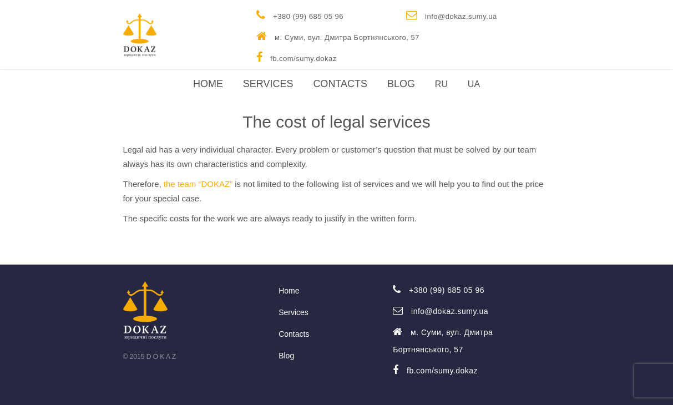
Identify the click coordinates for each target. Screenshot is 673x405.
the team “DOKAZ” (198, 184)
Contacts (340, 83)
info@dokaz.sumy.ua (451, 15)
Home (208, 83)
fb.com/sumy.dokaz (296, 57)
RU (441, 84)
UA (474, 84)
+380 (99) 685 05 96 (300, 15)
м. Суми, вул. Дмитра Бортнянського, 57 (337, 36)
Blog (401, 83)
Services (268, 83)
